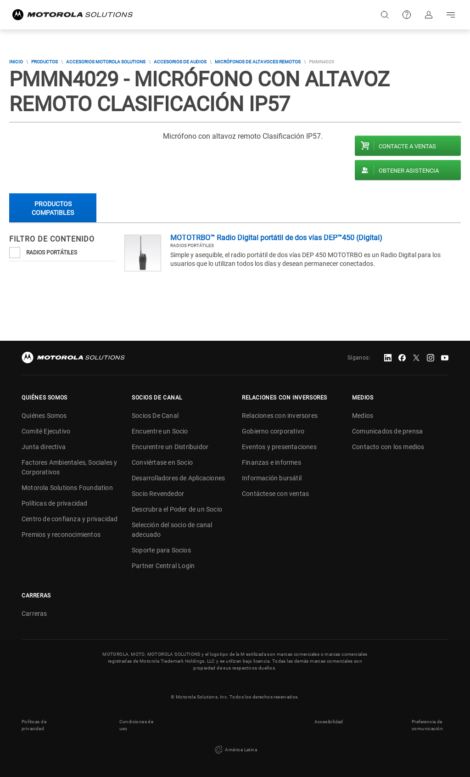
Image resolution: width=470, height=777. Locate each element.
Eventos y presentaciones (279, 446)
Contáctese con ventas (275, 493)
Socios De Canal (155, 415)
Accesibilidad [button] (328, 721)
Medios (362, 415)
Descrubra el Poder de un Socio (177, 509)
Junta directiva (44, 446)
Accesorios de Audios (180, 61)
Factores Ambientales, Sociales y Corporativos (69, 467)
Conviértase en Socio (162, 462)
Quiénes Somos (44, 415)
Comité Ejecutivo (46, 431)
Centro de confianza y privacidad (70, 519)
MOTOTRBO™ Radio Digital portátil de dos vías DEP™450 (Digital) (276, 237)
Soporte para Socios (161, 550)
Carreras (34, 613)
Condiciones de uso (136, 725)
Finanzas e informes (271, 462)
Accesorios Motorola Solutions (105, 61)
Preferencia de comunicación (427, 725)
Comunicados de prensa (387, 431)
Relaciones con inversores (280, 415)
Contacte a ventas (407, 146)
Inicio (16, 61)
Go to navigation (451, 15)
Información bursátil (272, 478)
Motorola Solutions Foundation (67, 487)
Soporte (407, 15)
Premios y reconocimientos (61, 534)
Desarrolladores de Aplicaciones (178, 478)
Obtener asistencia (409, 170)
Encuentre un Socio (160, 431)
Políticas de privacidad (55, 503)
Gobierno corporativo (273, 431)
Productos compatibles (53, 208)
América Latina (235, 749)
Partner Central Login (163, 565)
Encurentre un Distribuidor (170, 446)
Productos (44, 61)
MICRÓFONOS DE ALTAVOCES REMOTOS (258, 61)
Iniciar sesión (429, 15)
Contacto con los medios (388, 446)
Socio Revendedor (158, 493)
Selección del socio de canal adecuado (172, 529)
